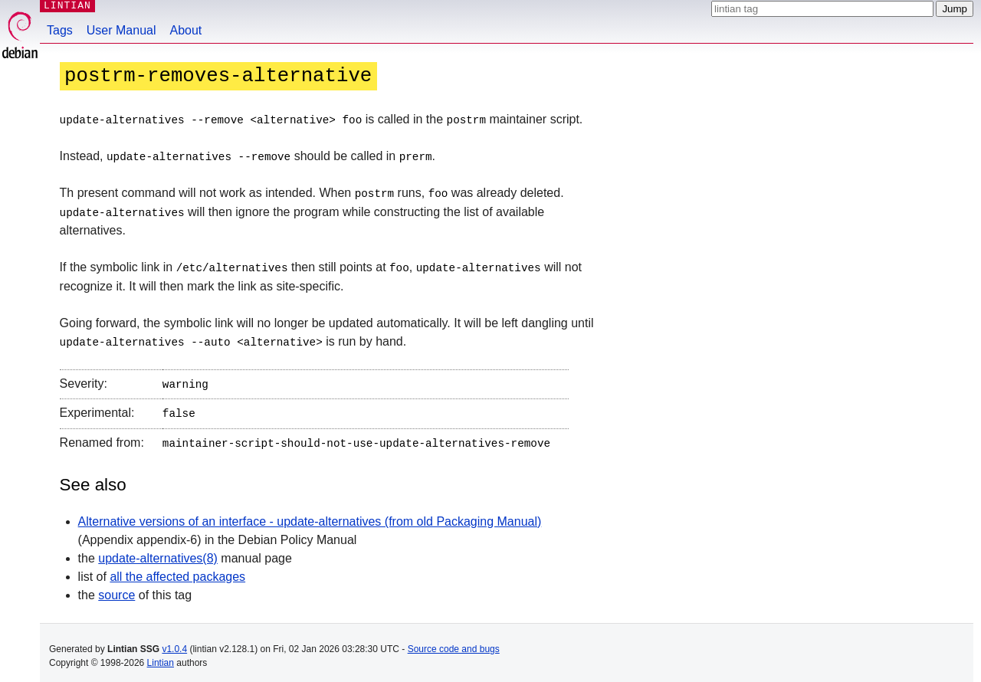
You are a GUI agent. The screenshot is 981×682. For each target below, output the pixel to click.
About (186, 30)
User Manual (121, 30)
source (116, 588)
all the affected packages (177, 569)
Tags (60, 30)
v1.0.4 (174, 642)
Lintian (160, 656)
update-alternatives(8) (158, 551)
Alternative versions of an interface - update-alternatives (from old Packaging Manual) (310, 514)
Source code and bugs (454, 642)
